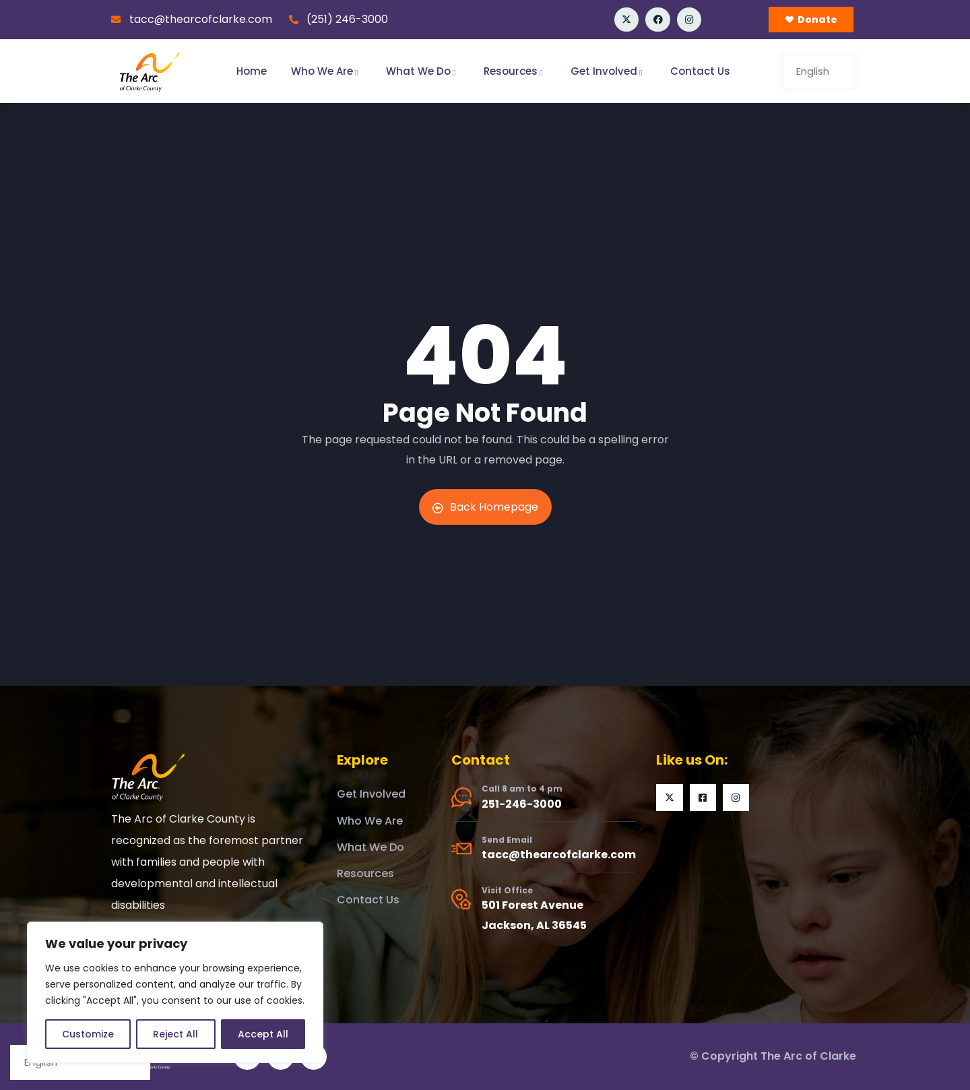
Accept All (263, 1034)
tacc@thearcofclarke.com (559, 854)
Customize (88, 1034)
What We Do (422, 71)
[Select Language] (818, 71)
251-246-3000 (522, 804)
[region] (175, 992)
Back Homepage (485, 507)
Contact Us (700, 71)
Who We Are (326, 71)
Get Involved (608, 71)
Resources (515, 71)
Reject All (175, 1034)
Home (251, 71)
